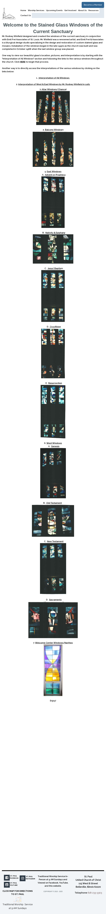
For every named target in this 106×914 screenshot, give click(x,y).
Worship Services (36, 10)
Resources (93, 10)
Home (23, 10)
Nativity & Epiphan (54, 232)
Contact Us (25, 15)
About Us (82, 10)
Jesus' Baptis (54, 268)
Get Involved (70, 10)
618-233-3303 (95, 892)
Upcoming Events (54, 10)
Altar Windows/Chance (53, 89)
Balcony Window (53, 129)
